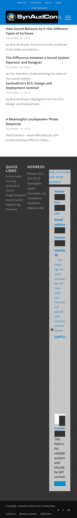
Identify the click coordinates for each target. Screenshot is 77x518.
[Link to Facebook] (63, 510)
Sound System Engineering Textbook (14, 204)
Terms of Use (35, 506)
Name (59, 191)
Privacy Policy (49, 506)
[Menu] (66, 18)
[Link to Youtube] (68, 510)
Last (56, 213)
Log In (58, 2)
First (57, 202)
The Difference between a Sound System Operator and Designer (37, 59)
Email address (61, 222)
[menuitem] (21, 2)
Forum (48, 2)
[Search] (58, 18)
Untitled (60, 250)
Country (61, 237)
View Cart (21, 2)
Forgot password (39, 7)
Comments (62, 428)
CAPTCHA (61, 337)
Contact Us (36, 2)
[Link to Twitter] (58, 510)
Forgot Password (16, 195)
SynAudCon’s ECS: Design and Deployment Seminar (29, 85)
